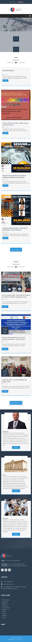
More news (16, 250)
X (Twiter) (4, 615)
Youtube (4, 613)
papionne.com (13, 639)
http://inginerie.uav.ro (7, 584)
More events (16, 403)
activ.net (21, 639)
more (16, 39)
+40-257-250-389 (6, 581)
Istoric (4, 475)
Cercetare (5, 518)
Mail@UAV (4, 604)
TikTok (3, 611)
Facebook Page (6, 607)
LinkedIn (4, 617)
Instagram (4, 609)
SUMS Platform (5, 600)
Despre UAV (5, 431)
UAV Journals (5, 606)
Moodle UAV (5, 602)
